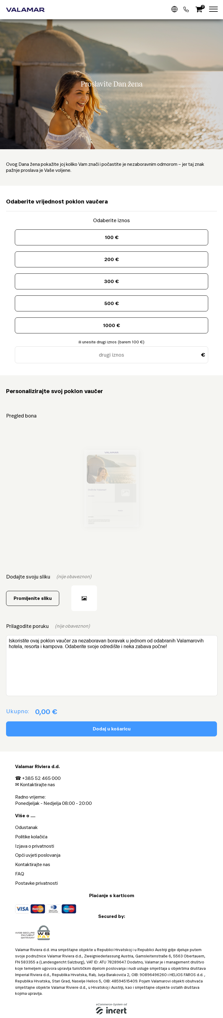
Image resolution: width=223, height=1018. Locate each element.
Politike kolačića (31, 837)
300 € (111, 281)
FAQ (19, 874)
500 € (111, 303)
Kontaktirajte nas (37, 784)
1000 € (111, 325)
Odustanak (26, 827)
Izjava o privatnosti (34, 846)
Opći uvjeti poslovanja (37, 855)
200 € (111, 259)
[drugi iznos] (111, 354)
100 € (111, 237)
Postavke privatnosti (36, 883)
